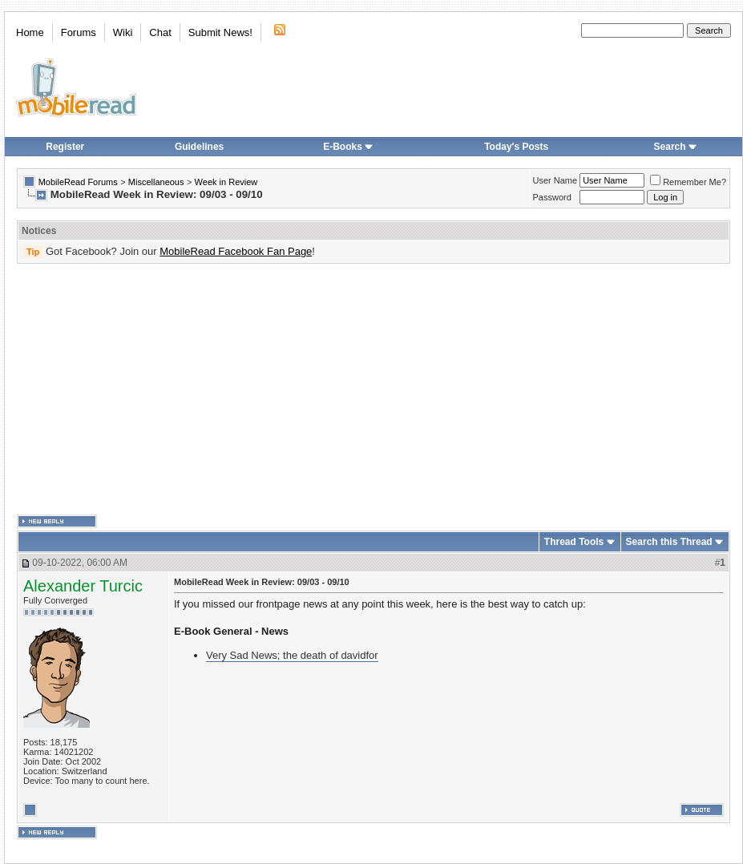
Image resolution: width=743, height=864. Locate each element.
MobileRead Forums (78, 182)
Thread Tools (574, 541)
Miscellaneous (156, 182)
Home (30, 32)
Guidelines (199, 146)
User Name (555, 180)
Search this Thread (669, 541)
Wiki (123, 32)
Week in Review (226, 182)
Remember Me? (688, 182)
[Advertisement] (369, 389)
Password (552, 197)
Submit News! (220, 32)
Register (65, 146)
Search (675, 146)
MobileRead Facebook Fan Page (236, 251)
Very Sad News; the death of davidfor (292, 655)
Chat (160, 32)
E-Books (348, 146)
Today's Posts (516, 146)
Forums (78, 32)
